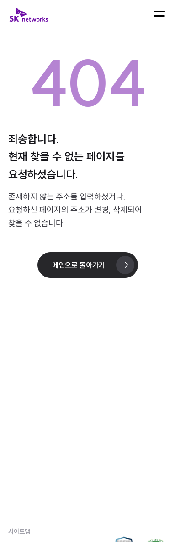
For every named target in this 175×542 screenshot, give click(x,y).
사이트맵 (19, 531)
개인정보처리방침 (33, 511)
